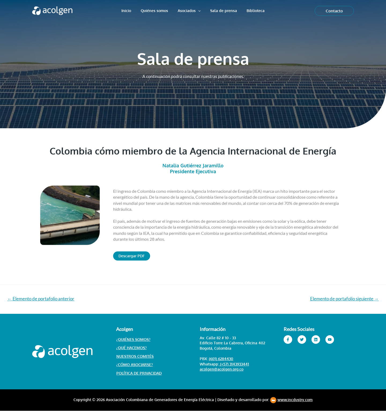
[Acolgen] (52, 10)
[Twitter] (302, 339)
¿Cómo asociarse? (134, 365)
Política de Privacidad (138, 373)
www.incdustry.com (295, 400)
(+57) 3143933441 (234, 364)
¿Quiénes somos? (133, 339)
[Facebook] (288, 339)
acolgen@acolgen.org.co (221, 369)
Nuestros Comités (134, 356)
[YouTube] (329, 339)
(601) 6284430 (221, 359)
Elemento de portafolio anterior (41, 298)
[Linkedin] (315, 339)
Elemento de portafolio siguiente (344, 298)
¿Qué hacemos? (131, 348)
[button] (131, 256)
